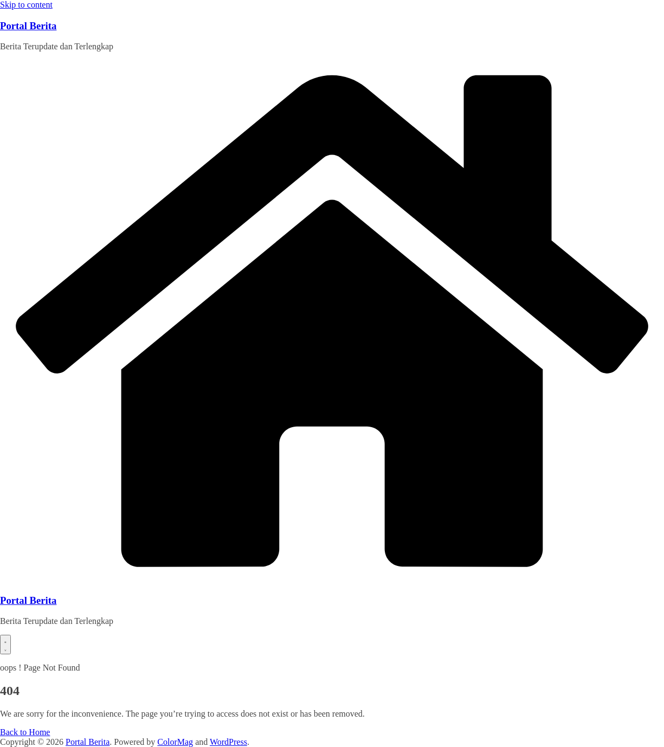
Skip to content (26, 4)
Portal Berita (28, 25)
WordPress (228, 741)
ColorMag (175, 741)
